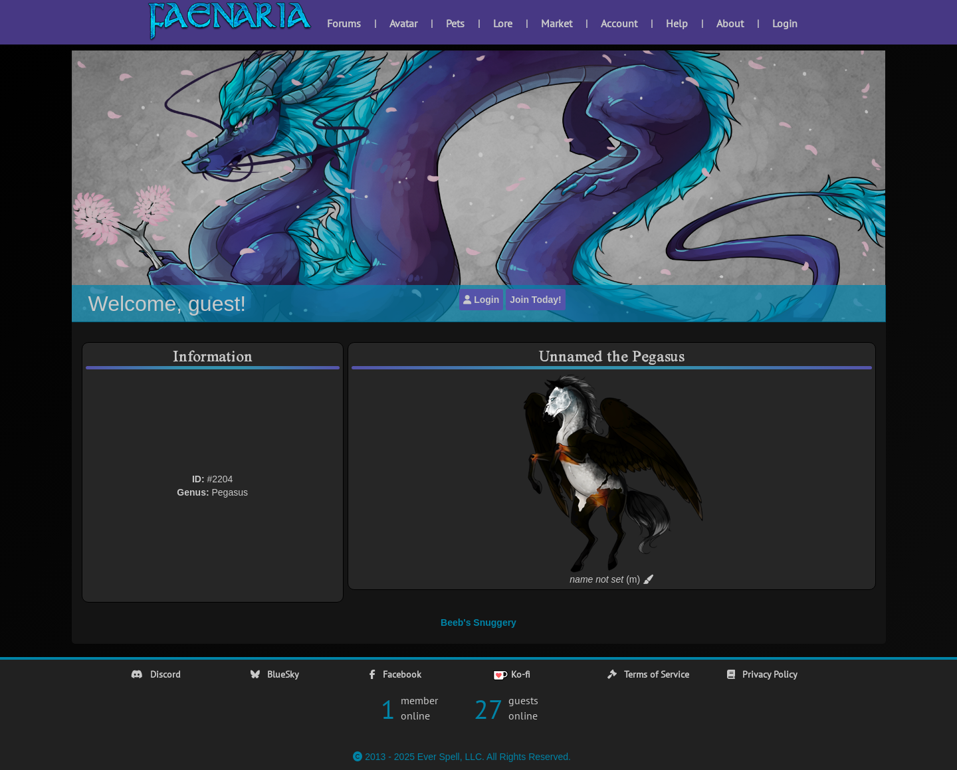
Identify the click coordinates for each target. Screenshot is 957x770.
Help (677, 23)
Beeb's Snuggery (478, 622)
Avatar (403, 23)
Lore (502, 23)
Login (785, 23)
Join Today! (536, 299)
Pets (455, 23)
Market (556, 23)
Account (619, 23)
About (730, 23)
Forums (344, 23)
